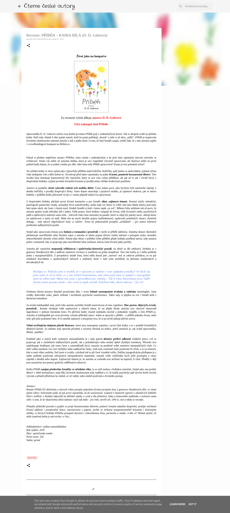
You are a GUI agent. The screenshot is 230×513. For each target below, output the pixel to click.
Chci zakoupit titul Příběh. (91, 124)
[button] (28, 46)
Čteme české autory (49, 6)
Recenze (32, 458)
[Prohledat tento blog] (196, 6)
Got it (192, 504)
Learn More (177, 504)
